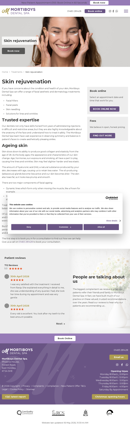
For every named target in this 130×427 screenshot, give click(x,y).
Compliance (53, 386)
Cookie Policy (17, 389)
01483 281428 (26, 242)
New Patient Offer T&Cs (73, 386)
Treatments (16, 72)
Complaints (38, 386)
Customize (65, 227)
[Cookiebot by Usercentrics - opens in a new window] (107, 198)
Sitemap (30, 389)
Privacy (26, 386)
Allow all (101, 227)
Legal (5, 389)
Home (5, 72)
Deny (29, 227)
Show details (111, 221)
